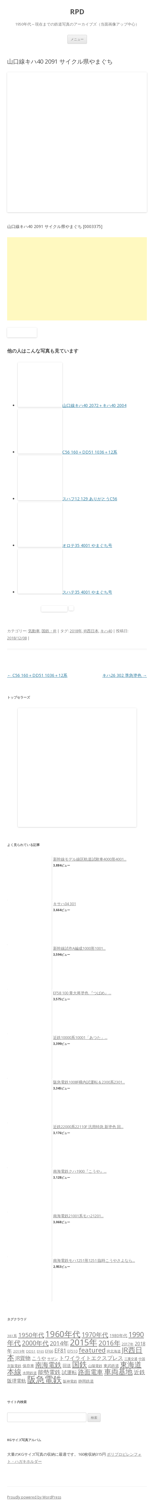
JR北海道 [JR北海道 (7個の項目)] (114, 1351)
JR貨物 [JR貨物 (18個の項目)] (23, 1357)
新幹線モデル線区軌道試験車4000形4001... (89, 859)
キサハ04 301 (64, 903)
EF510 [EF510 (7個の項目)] (72, 1351)
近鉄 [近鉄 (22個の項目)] (139, 1372)
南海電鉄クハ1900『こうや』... (80, 1171)
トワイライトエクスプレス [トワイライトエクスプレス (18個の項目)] (91, 1357)
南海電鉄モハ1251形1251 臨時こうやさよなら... (94, 1260)
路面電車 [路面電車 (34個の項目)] (90, 1371)
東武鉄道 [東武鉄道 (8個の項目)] (111, 1365)
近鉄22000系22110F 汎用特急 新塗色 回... (88, 1126)
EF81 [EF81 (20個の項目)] (60, 1350)
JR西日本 (91, 630)
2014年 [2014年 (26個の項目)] (59, 1343)
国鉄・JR (49, 630)
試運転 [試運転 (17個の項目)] (69, 1372)
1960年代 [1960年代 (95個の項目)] (62, 1333)
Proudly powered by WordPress (34, 1497)
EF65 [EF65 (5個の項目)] (40, 1351)
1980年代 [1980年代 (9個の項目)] (118, 1335)
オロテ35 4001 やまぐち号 (87, 545)
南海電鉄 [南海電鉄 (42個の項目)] (48, 1364)
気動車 (34, 630)
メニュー (77, 39)
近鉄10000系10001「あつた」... (80, 1037)
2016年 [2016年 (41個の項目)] (109, 1342)
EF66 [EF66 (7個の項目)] (49, 1351)
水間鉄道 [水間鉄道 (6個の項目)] (30, 1373)
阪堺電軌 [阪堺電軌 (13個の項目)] (16, 1381)
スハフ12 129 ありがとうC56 (89, 498)
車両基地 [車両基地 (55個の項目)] (118, 1371)
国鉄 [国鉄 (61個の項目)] (79, 1364)
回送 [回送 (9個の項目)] (67, 1365)
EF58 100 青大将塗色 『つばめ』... (82, 993)
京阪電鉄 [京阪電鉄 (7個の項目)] (14, 1365)
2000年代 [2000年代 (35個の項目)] (35, 1343)
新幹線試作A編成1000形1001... (79, 948)
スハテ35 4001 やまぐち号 (87, 592)
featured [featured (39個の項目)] (92, 1350)
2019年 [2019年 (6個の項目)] (19, 1351)
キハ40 (106, 630)
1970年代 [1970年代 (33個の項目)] (95, 1335)
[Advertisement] (77, 278)
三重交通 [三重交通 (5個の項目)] (130, 1359)
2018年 (76, 630)
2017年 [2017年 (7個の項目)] (128, 1344)
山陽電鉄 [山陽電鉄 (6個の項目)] (95, 1366)
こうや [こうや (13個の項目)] (39, 1358)
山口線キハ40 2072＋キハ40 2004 (94, 405)
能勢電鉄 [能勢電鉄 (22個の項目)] (49, 1372)
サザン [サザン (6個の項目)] (52, 1358)
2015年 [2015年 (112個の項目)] (83, 1342)
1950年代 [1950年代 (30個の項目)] (31, 1335)
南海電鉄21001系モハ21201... (78, 1215)
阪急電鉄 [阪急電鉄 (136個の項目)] (44, 1379)
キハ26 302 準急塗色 (124, 675)
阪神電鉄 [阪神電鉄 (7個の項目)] (70, 1381)
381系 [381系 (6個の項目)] (12, 1336)
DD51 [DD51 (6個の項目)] (31, 1351)
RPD (77, 11)
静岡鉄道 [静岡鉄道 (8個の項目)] (86, 1381)
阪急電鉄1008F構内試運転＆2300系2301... (89, 1082)
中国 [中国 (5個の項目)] (142, 1359)
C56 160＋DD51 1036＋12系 (89, 452)
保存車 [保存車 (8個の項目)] (28, 1365)
